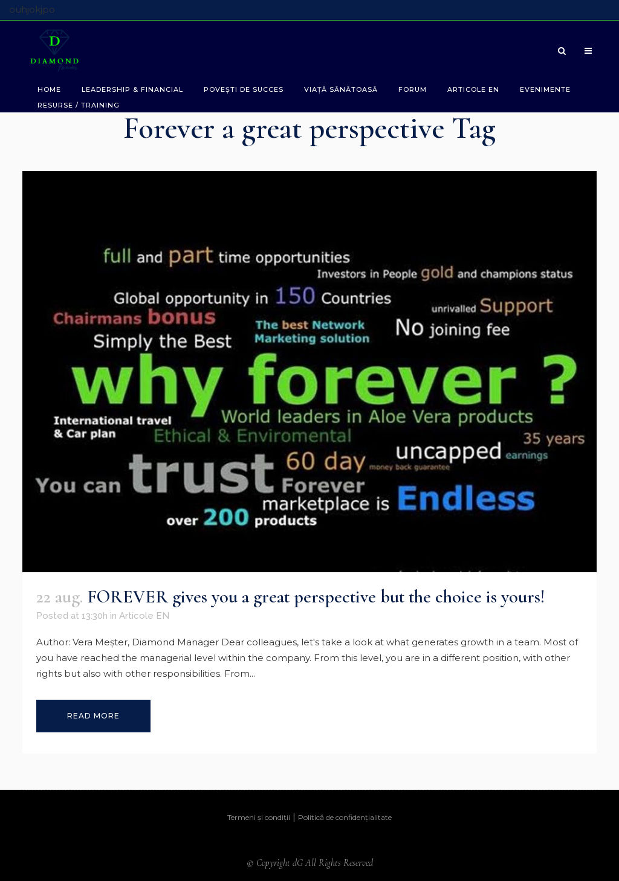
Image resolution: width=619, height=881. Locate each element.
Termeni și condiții (258, 817)
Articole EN (144, 615)
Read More (93, 715)
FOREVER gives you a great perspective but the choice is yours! (316, 597)
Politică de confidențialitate (345, 817)
